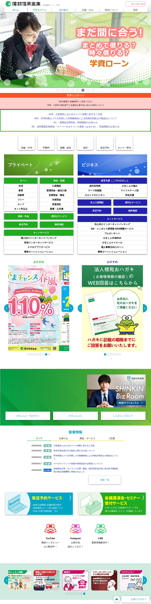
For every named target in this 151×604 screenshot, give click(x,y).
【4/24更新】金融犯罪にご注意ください (75, 101)
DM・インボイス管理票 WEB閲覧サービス (119, 229)
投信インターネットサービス (48, 242)
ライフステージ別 (134, 190)
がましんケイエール (124, 242)
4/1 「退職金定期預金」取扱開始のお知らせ (75, 122)
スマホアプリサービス (50, 247)
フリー (27, 199)
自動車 (27, 195)
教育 (28, 190)
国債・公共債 (61, 209)
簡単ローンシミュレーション (48, 251)
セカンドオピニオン (98, 195)
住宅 (28, 186)
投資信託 (62, 204)
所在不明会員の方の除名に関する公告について (74, 450)
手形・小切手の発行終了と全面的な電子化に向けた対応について (75, 105)
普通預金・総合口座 (60, 190)
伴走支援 (136, 195)
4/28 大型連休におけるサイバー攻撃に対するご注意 (75, 114)
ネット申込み (26, 209)
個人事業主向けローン (124, 247)
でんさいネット (125, 233)
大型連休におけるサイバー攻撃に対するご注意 (74, 445)
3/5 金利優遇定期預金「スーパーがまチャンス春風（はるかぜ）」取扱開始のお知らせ (75, 126)
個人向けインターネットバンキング (47, 238)
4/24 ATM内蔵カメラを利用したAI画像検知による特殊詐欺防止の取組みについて (75, 118)
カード (27, 204)
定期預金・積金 (61, 195)
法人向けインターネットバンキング (120, 224)
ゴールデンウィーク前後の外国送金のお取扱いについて (77, 463)
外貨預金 (62, 199)
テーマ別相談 (100, 190)
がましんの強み (134, 186)
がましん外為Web (125, 238)
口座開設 (62, 186)
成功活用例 (100, 186)
